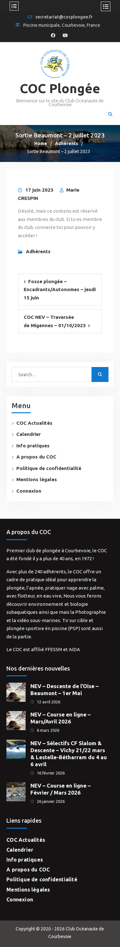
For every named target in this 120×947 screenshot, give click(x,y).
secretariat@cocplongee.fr (64, 17)
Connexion (28, 491)
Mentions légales (36, 479)
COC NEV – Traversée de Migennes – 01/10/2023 (55, 321)
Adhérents (38, 251)
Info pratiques (33, 445)
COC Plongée (60, 88)
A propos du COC (36, 456)
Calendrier (28, 434)
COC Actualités (34, 423)
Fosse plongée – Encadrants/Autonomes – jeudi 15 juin (60, 289)
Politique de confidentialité (48, 468)
